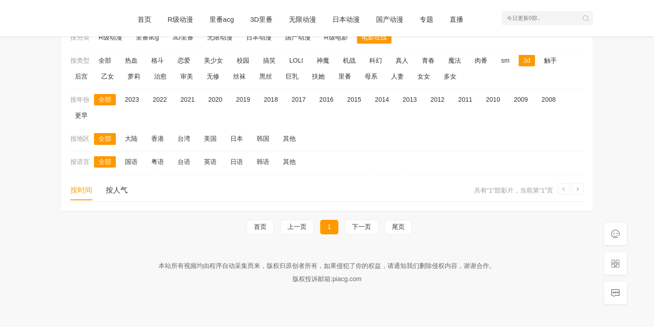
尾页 (398, 226)
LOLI (296, 60)
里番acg (221, 19)
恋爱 (184, 60)
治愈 (160, 76)
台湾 (184, 138)
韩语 (263, 161)
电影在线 (374, 37)
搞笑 (269, 60)
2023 (132, 99)
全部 (105, 60)
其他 (289, 138)
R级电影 (336, 37)
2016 (326, 99)
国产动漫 (389, 19)
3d (526, 60)
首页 (144, 19)
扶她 (318, 76)
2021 (187, 99)
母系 (371, 76)
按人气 (117, 190)
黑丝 (265, 76)
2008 (548, 99)
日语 (236, 161)
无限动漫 (302, 19)
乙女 (107, 76)
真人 (402, 60)
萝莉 (134, 76)
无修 (213, 76)
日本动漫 (346, 19)
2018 (271, 99)
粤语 (157, 161)
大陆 (131, 138)
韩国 (263, 138)
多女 (450, 76)
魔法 (454, 60)
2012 (438, 99)
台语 (184, 161)
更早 (81, 115)
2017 (299, 99)
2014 (382, 99)
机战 (349, 60)
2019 (243, 99)
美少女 (213, 60)
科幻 (375, 60)
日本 (236, 138)
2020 (215, 99)
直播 (456, 19)
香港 (157, 138)
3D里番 (261, 19)
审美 (186, 76)
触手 (550, 60)
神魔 (323, 60)
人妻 (397, 76)
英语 (210, 161)
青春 (428, 60)
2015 (354, 99)
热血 (131, 60)
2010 (493, 99)
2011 (465, 99)
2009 (521, 99)
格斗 (157, 60)
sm (505, 60)
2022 (160, 99)
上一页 (297, 226)
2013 (410, 99)
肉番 (481, 60)
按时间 (81, 190)
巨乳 (292, 76)
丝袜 (239, 76)
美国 (210, 138)
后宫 (81, 76)
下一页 (361, 226)
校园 (243, 60)
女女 (423, 76)
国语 (131, 161)
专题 (426, 19)
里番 (344, 76)
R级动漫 (180, 19)
